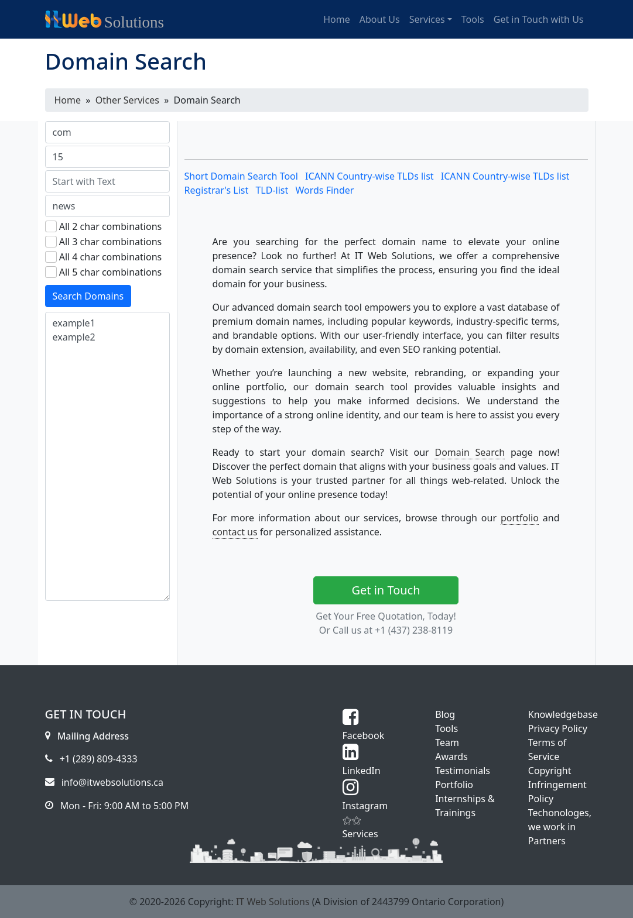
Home (67, 100)
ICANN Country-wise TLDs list (369, 176)
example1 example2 (107, 456)
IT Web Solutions (273, 901)
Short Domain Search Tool (241, 176)
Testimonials (462, 770)
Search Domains (88, 296)
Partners (547, 840)
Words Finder (324, 190)
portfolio (520, 517)
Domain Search (469, 452)
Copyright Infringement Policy (557, 784)
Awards (451, 756)
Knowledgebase (563, 714)
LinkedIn (362, 763)
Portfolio (454, 784)
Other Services (127, 100)
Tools (446, 728)
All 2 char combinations (110, 226)
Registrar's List (216, 190)
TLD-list (271, 190)
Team (447, 742)
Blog (445, 714)
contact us (235, 531)
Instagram (365, 798)
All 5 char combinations (110, 272)
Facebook (364, 728)
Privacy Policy (557, 728)
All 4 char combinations (110, 256)
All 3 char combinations (110, 241)
